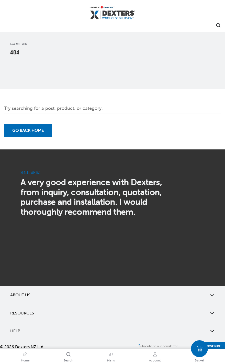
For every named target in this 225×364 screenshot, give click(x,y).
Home (25, 360)
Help (112, 331)
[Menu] (111, 354)
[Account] (155, 354)
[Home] (112, 13)
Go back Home (28, 130)
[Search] (68, 354)
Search (68, 360)
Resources (112, 313)
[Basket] (199, 348)
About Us (112, 295)
